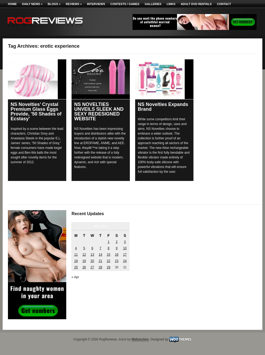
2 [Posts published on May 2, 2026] (117, 242)
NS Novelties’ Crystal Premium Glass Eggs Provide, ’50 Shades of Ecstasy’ (36, 111)
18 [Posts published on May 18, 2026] (76, 261)
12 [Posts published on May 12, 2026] (84, 254)
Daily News (32, 4)
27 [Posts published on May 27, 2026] (92, 267)
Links (171, 4)
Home (12, 4)
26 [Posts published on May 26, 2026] (84, 267)
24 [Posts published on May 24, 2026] (124, 261)
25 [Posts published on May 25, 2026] (76, 267)
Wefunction (140, 339)
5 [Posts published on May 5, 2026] (84, 248)
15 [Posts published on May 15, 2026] (108, 254)
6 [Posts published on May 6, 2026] (92, 248)
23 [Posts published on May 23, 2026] (116, 261)
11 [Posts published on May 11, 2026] (76, 254)
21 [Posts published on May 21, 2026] (100, 261)
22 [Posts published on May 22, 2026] (108, 261)
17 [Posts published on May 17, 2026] (124, 254)
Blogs (54, 4)
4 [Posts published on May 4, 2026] (76, 248)
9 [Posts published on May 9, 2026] (117, 248)
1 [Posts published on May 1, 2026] (108, 242)
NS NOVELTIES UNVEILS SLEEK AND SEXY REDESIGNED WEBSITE (98, 111)
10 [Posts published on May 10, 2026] (124, 248)
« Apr (75, 277)
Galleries (153, 4)
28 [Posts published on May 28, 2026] (100, 267)
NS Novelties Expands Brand (163, 107)
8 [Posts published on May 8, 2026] (108, 248)
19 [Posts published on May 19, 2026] (84, 261)
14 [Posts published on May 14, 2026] (100, 254)
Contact (224, 4)
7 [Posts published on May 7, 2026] (100, 248)
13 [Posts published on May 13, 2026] (92, 254)
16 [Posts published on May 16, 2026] (116, 254)
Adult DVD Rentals (196, 4)
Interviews (96, 4)
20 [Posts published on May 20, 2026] (92, 261)
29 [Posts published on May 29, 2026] (108, 267)
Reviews (74, 4)
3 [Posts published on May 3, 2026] (125, 242)
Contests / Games (125, 4)
